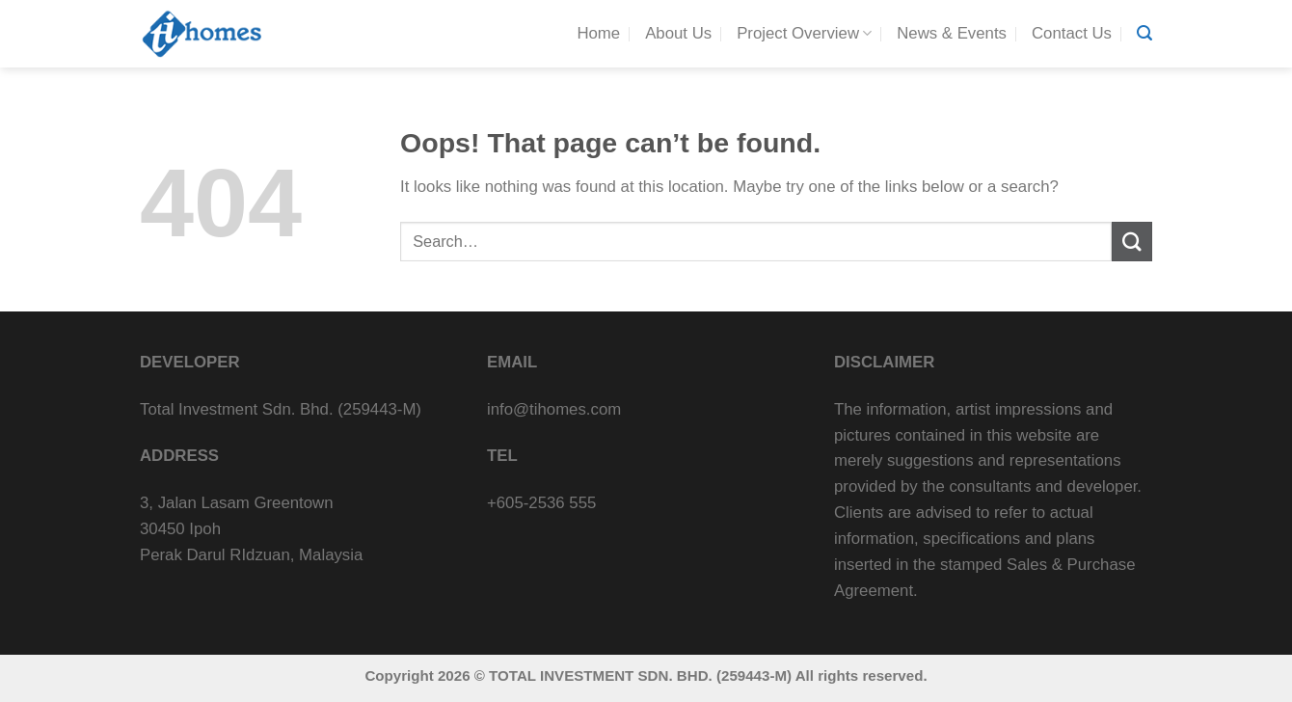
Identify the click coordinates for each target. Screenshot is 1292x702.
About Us (678, 33)
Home (598, 33)
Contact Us (1072, 33)
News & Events (952, 33)
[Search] (1144, 33)
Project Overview (804, 33)
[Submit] (1132, 241)
